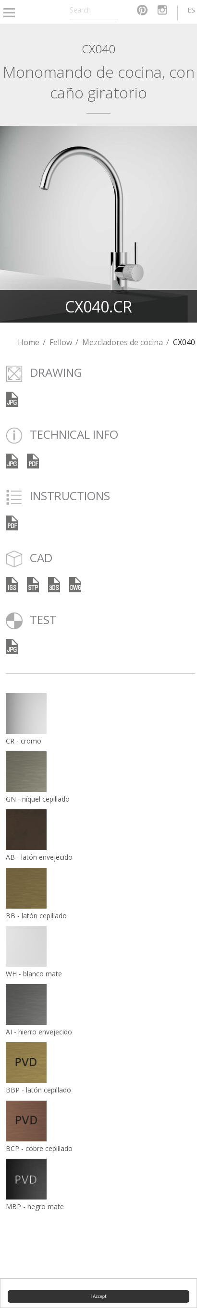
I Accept (99, 1296)
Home (28, 342)
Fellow (60, 342)
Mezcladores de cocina (122, 342)
